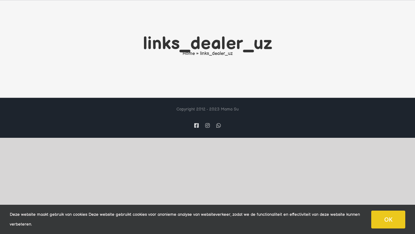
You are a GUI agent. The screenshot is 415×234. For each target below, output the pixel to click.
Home (189, 53)
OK (388, 219)
